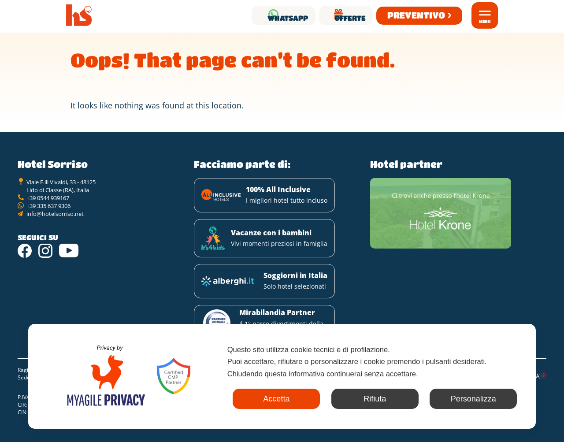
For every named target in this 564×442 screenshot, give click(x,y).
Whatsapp (253, 15)
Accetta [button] (246, 398)
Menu (485, 21)
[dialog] (282, 374)
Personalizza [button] (467, 398)
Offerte (337, 15)
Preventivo (413, 15)
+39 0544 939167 (47, 205)
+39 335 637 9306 (48, 213)
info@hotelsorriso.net (55, 221)
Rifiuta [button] (356, 398)
